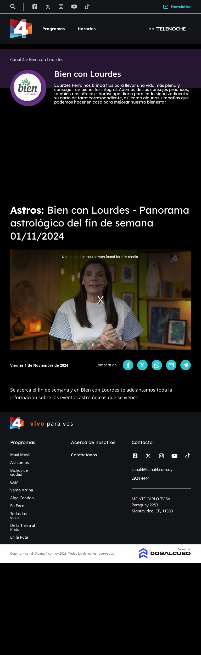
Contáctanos (84, 454)
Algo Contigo (22, 497)
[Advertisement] (100, 160)
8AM (14, 482)
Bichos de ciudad (19, 472)
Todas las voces (18, 515)
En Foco (17, 505)
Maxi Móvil (20, 454)
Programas (53, 28)
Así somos (19, 462)
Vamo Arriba (21, 489)
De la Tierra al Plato (22, 527)
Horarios (87, 28)
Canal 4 (17, 59)
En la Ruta (19, 537)
